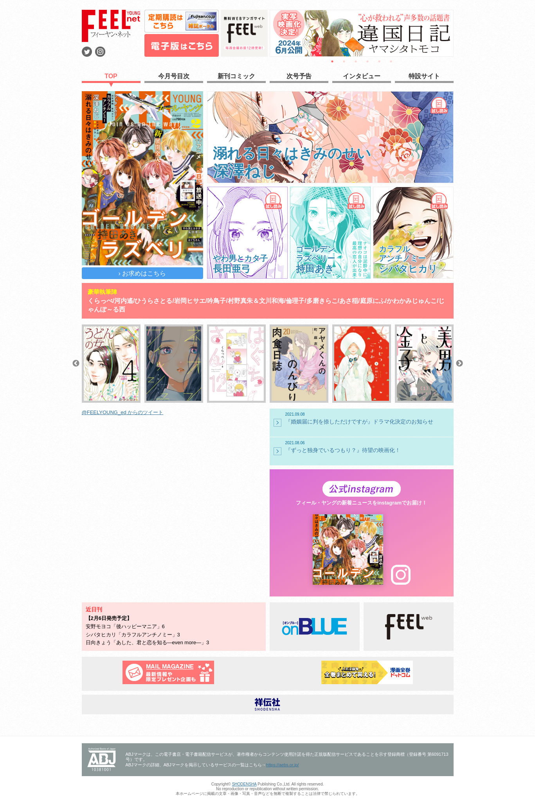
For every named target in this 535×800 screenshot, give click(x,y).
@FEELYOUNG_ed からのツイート (123, 412)
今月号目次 (173, 76)
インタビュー (361, 76)
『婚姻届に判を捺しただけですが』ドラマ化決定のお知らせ (368, 418)
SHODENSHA (244, 784)
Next (459, 364)
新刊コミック (236, 76)
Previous (76, 364)
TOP (110, 76)
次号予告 (299, 76)
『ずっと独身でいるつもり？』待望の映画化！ (368, 447)
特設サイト (424, 76)
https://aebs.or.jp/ (282, 764)
